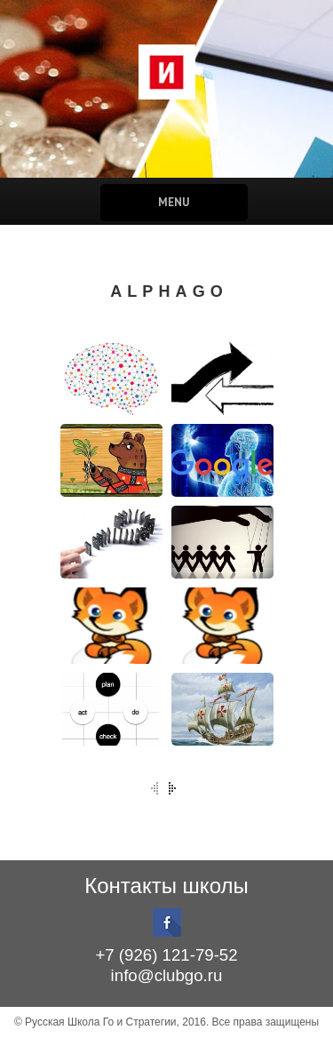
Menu (173, 202)
